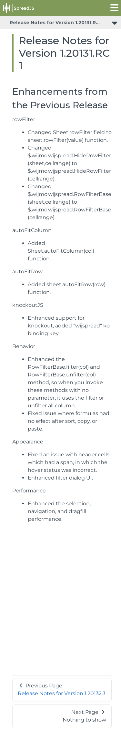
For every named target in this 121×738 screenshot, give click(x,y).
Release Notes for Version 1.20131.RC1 (55, 22)
